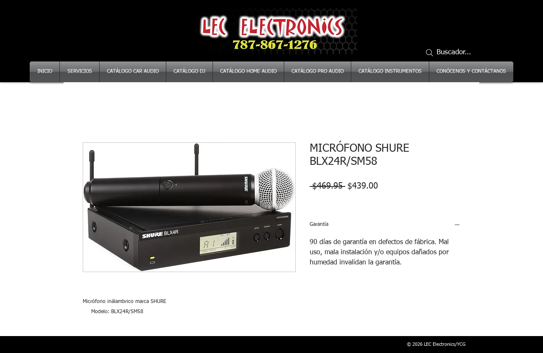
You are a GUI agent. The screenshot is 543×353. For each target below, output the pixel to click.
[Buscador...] (451, 52)
